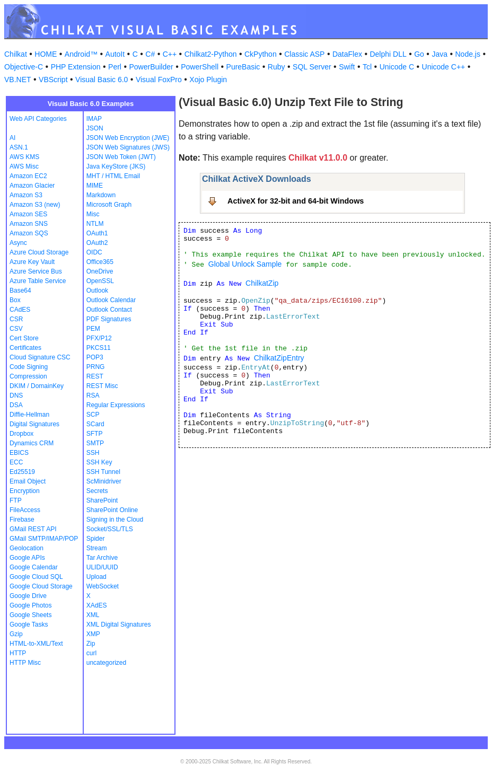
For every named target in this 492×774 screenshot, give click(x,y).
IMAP (94, 118)
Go (419, 54)
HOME (45, 54)
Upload (96, 576)
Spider (95, 538)
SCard (95, 424)
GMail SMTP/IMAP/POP (44, 538)
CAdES (20, 309)
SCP (93, 414)
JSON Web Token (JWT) (121, 157)
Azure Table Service (38, 281)
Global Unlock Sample (245, 264)
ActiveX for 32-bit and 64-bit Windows (295, 201)
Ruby (276, 67)
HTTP (18, 653)
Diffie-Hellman (29, 414)
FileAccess (25, 510)
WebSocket (102, 586)
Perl (114, 67)
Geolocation (26, 548)
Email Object (28, 481)
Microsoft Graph (108, 204)
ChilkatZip (261, 283)
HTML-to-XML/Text (36, 643)
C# (150, 54)
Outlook (97, 290)
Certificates (25, 347)
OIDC (94, 252)
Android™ (81, 54)
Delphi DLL (388, 54)
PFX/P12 (99, 338)
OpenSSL (100, 281)
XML (93, 615)
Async (18, 243)
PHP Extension (76, 67)
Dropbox (21, 433)
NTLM (95, 223)
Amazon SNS (29, 223)
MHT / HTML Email (113, 176)
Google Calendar (34, 567)
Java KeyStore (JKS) (115, 166)
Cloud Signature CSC (40, 357)
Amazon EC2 (28, 176)
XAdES (96, 605)
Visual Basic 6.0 (101, 79)
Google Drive (28, 596)
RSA (93, 395)
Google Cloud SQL (36, 576)
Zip (90, 643)
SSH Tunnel (103, 472)
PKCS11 (98, 347)
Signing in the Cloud (114, 519)
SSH (93, 452)
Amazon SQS (29, 233)
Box (15, 300)
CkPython (260, 54)
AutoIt (115, 54)
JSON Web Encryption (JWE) (127, 138)
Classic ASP (304, 54)
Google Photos (30, 605)
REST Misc (102, 386)
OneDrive (99, 271)
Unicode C (397, 67)
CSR (16, 319)
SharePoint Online (112, 510)
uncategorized (106, 662)
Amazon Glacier (32, 185)
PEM (93, 328)
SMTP (95, 443)
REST (94, 376)
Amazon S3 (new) (35, 204)
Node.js (467, 54)
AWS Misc (24, 166)
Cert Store (24, 338)
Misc (93, 214)
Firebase (22, 519)
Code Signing (29, 367)
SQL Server (312, 67)
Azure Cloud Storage (39, 252)
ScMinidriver (103, 481)
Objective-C (23, 67)
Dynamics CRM (32, 443)
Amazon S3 (26, 195)
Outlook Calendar (111, 300)
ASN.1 (19, 147)
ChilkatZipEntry (279, 358)
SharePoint (102, 500)
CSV (16, 328)
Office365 (99, 262)
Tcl (367, 67)
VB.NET (17, 79)
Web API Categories (38, 118)
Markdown (101, 195)
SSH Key (99, 462)
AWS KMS (24, 157)
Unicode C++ (443, 67)
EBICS (19, 452)
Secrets (97, 491)
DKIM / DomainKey (37, 386)
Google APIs (27, 557)
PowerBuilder (151, 67)
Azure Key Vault (32, 262)
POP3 (94, 357)
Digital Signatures (34, 424)
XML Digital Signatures (118, 624)
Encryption (25, 491)
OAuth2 (97, 243)
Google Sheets (30, 615)
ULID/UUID (102, 567)
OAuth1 (97, 233)
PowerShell (199, 67)
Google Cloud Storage (41, 586)
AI (12, 138)
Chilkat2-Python (210, 54)
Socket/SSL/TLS (109, 529)
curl (91, 653)
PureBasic (243, 67)
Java (439, 54)
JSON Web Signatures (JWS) (128, 147)
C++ (170, 54)
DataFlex (347, 54)
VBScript (53, 79)
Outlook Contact (109, 309)
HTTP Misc (25, 662)
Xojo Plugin (208, 79)
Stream (96, 548)
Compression (28, 376)
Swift (347, 67)
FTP (16, 500)
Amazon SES (28, 214)
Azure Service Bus (36, 271)
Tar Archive (102, 557)
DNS (16, 395)
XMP (93, 634)
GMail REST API (33, 529)
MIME (94, 185)
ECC (16, 462)
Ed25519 (22, 472)
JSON (94, 128)
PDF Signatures (108, 319)
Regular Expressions (115, 405)
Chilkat (15, 54)
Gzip (16, 634)
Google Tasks (29, 624)
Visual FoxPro (159, 79)
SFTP (94, 433)
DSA (16, 405)
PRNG (95, 367)
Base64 (20, 290)
